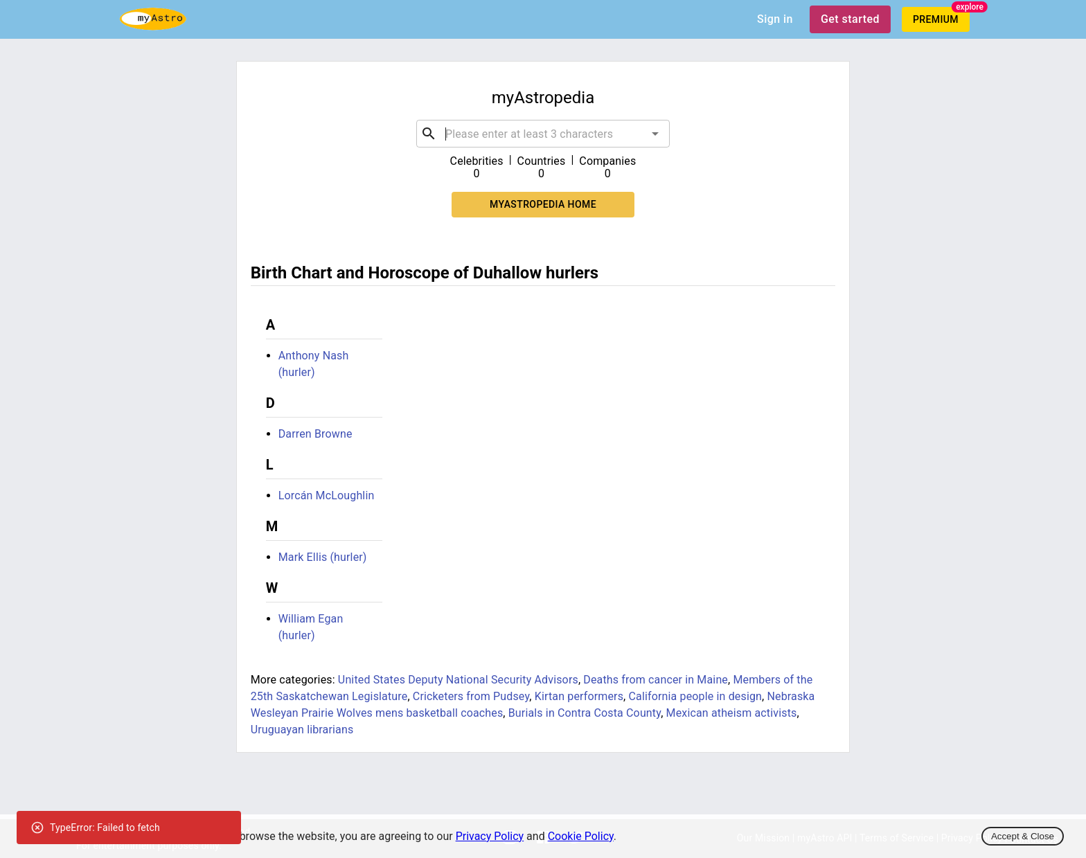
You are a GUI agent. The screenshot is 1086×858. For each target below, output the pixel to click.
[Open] (655, 133)
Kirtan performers (579, 696)
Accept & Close (1022, 836)
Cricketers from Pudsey (471, 696)
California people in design (696, 696)
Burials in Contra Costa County (584, 713)
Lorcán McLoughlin (326, 495)
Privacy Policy (490, 836)
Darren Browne (315, 433)
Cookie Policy (581, 836)
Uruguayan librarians (302, 729)
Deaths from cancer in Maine (655, 679)
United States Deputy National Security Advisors (458, 679)
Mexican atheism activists (731, 713)
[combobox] (543, 134)
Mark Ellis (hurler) (322, 557)
